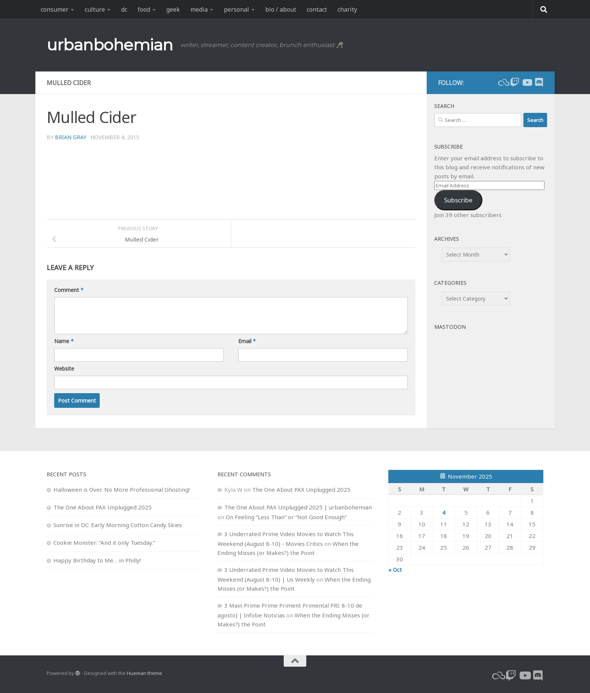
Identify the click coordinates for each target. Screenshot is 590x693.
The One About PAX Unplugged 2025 (102, 507)
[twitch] (514, 82)
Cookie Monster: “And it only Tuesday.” (104, 542)
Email (247, 341)
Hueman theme (144, 673)
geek (173, 9)
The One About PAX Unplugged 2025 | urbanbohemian (298, 507)
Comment (69, 289)
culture (95, 9)
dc (124, 9)
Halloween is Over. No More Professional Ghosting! (121, 489)
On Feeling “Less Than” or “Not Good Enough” (286, 517)
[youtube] (526, 82)
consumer (54, 9)
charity (347, 9)
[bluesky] (502, 82)
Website (64, 368)
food (144, 9)
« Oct (395, 569)
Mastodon (450, 326)
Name (64, 341)
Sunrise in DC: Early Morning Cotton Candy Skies (117, 525)
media (199, 9)
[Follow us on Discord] (538, 82)
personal (236, 9)
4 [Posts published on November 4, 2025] (444, 512)
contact (317, 9)
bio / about (280, 9)
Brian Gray (70, 137)
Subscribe (458, 200)
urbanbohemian (110, 45)
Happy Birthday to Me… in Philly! (97, 560)
